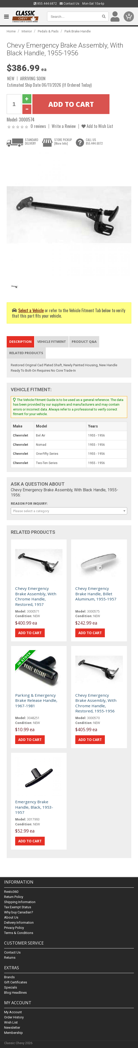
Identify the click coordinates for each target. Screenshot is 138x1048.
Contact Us (69, 3)
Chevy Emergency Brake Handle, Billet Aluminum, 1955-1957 (95, 593)
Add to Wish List (97, 126)
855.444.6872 (45, 3)
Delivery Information (19, 922)
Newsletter (12, 1027)
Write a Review (64, 126)
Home (11, 31)
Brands (9, 977)
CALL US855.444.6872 (94, 141)
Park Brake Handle (78, 31)
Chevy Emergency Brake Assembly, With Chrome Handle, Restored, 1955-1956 (95, 703)
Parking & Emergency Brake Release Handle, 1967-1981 (36, 700)
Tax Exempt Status (17, 907)
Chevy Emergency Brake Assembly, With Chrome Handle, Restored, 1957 (35, 596)
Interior (27, 31)
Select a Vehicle (31, 310)
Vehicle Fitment (51, 341)
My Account (13, 1012)
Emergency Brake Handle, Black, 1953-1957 (34, 807)
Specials (10, 987)
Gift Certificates (15, 982)
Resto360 (11, 892)
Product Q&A (84, 341)
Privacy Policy (14, 928)
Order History (14, 1017)
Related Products (26, 353)
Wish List (11, 1022)
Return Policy (13, 897)
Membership (13, 1033)
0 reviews (38, 126)
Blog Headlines (15, 992)
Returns (9, 957)
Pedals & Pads (48, 31)
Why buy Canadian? (18, 912)
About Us (11, 917)
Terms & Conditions (18, 933)
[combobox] (69, 510)
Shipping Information (19, 902)
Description (20, 341)
